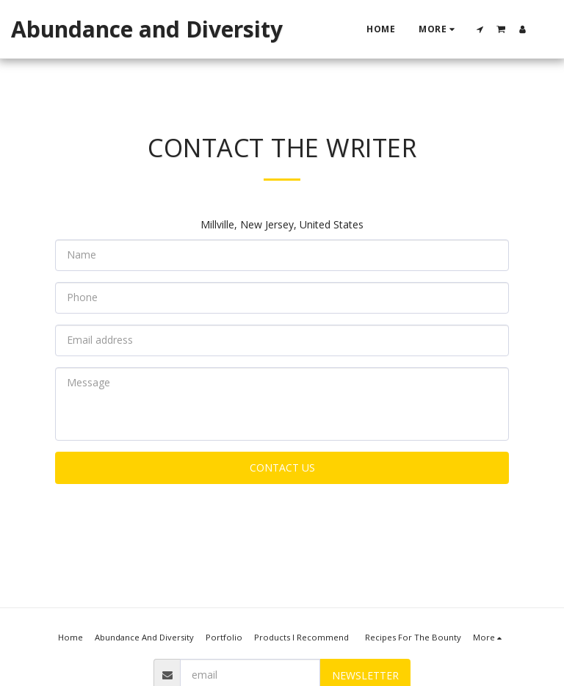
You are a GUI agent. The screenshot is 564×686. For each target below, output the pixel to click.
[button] (480, 29)
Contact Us (282, 467)
